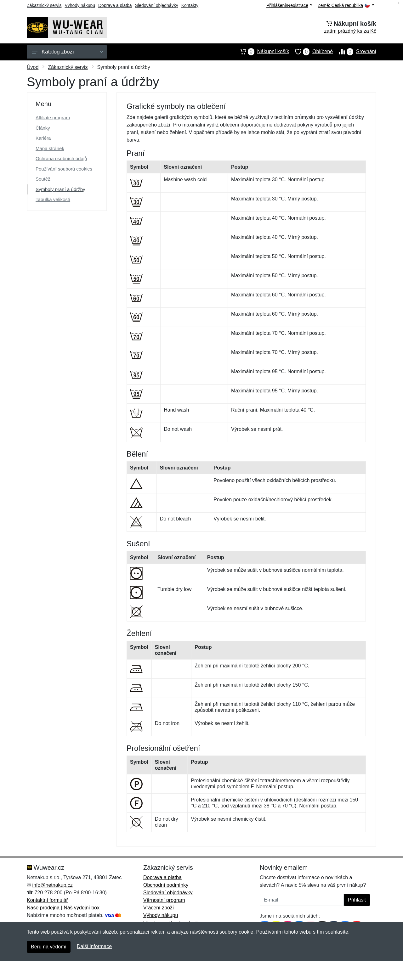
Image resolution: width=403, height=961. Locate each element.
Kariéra (43, 138)
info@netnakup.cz (52, 885)
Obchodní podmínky (165, 885)
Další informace (94, 946)
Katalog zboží (67, 52)
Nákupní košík (261, 51)
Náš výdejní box (81, 907)
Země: (346, 5)
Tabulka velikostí (53, 199)
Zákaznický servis (44, 5)
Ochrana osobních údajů (61, 158)
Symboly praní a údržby (60, 189)
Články (43, 128)
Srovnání (354, 51)
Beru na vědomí (48, 946)
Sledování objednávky (156, 5)
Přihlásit (357, 899)
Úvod (32, 67)
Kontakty (189, 5)
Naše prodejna (43, 907)
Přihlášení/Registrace (289, 5)
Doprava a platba (115, 5)
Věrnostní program (164, 900)
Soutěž (43, 179)
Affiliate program (53, 117)
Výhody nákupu (80, 5)
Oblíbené (311, 51)
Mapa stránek (50, 148)
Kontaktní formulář (47, 900)
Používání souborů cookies (64, 168)
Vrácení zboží (158, 907)
